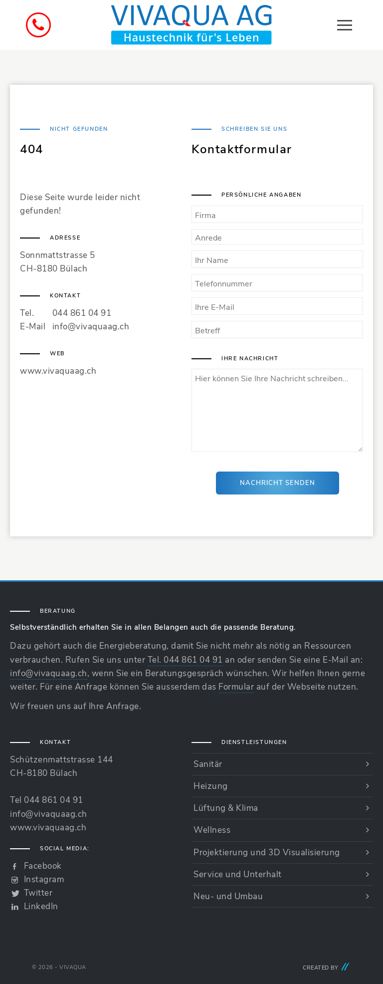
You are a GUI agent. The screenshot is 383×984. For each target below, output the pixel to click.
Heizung (210, 786)
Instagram (44, 879)
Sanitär (207, 764)
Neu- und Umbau (228, 896)
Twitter (38, 893)
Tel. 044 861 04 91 (185, 660)
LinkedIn (41, 906)
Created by (327, 968)
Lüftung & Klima (225, 808)
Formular (236, 687)
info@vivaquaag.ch (91, 326)
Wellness (211, 830)
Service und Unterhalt (237, 874)
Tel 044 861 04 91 (46, 800)
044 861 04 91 (82, 313)
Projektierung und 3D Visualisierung (266, 852)
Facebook (43, 866)
